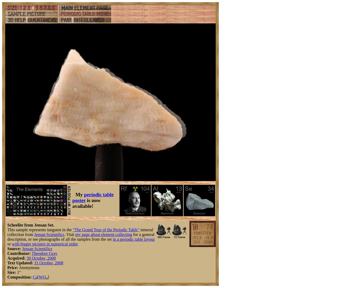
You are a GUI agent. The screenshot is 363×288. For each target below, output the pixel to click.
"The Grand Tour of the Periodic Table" (106, 230)
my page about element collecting (103, 234)
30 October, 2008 (41, 258)
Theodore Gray (44, 253)
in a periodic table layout (134, 239)
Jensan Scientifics (49, 234)
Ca (35, 277)
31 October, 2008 (48, 263)
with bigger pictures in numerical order (44, 244)
